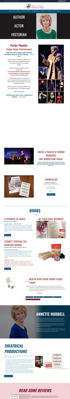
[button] (33, 299)
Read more (26, 398)
